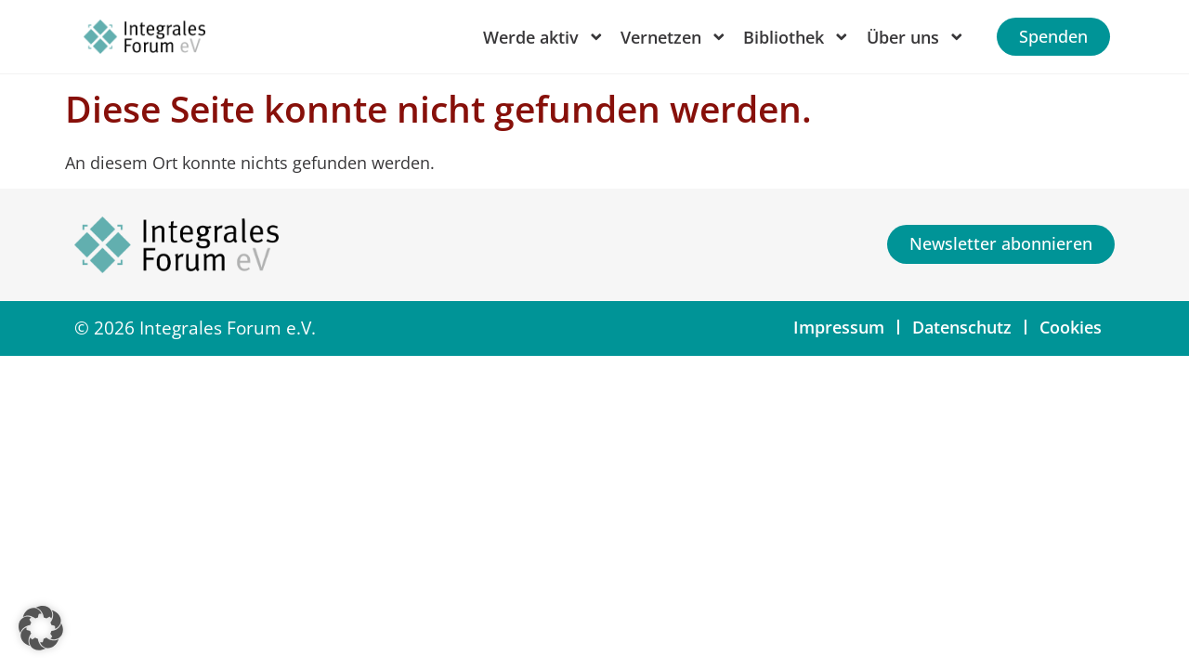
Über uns (916, 37)
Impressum (838, 327)
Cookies (1070, 327)
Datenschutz (962, 327)
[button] (41, 628)
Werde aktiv (544, 37)
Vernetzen (674, 37)
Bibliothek (796, 37)
